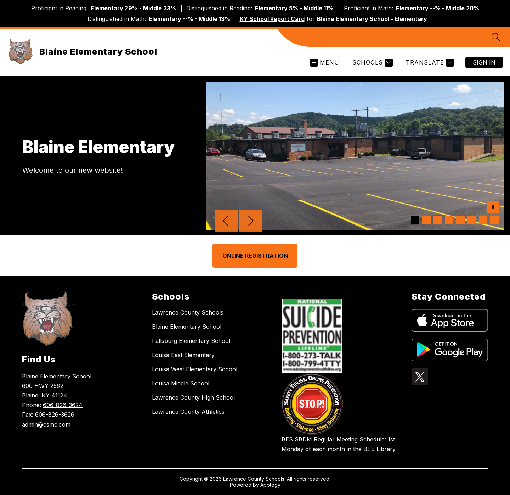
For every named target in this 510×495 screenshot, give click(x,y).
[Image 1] (415, 220)
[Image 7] (483, 220)
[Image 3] (438, 220)
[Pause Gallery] (493, 207)
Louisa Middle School (180, 383)
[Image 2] (426, 220)
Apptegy (270, 485)
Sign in (484, 62)
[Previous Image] (226, 222)
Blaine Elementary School (186, 326)
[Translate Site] (429, 62)
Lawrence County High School (193, 397)
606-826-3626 (54, 414)
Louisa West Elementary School (194, 369)
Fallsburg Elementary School (191, 340)
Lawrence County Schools (187, 312)
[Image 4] (449, 220)
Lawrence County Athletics (188, 411)
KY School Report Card (272, 18)
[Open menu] (324, 62)
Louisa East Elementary (183, 354)
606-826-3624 (63, 404)
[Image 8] (494, 220)
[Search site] (496, 37)
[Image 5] (460, 220)
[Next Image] (250, 222)
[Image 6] (472, 220)
